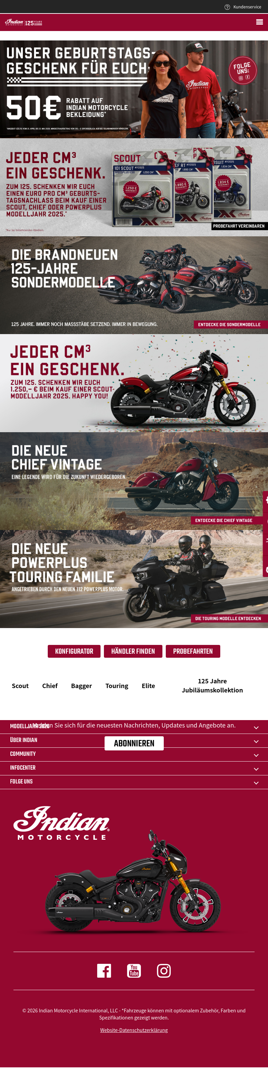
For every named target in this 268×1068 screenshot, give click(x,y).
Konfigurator (74, 651)
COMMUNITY (23, 754)
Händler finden (133, 651)
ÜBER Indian (23, 740)
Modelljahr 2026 (29, 727)
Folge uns (21, 782)
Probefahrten (193, 651)
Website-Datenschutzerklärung (134, 1030)
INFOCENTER (23, 768)
